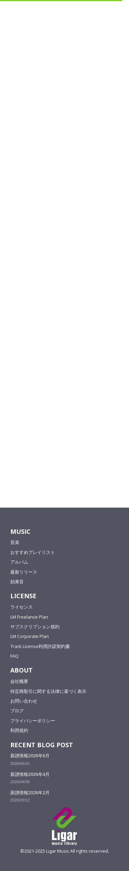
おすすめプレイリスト (32, 552)
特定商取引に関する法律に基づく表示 (48, 691)
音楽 (14, 542)
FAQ (14, 656)
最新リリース (23, 572)
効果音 (17, 581)
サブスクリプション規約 (35, 626)
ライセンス (21, 607)
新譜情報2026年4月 (30, 774)
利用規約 (19, 730)
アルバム (19, 562)
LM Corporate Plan (29, 636)
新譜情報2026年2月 (30, 792)
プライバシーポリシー (32, 720)
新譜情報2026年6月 (30, 755)
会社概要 (19, 681)
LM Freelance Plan (29, 617)
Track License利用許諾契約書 (40, 646)
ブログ (17, 710)
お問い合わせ (23, 701)
